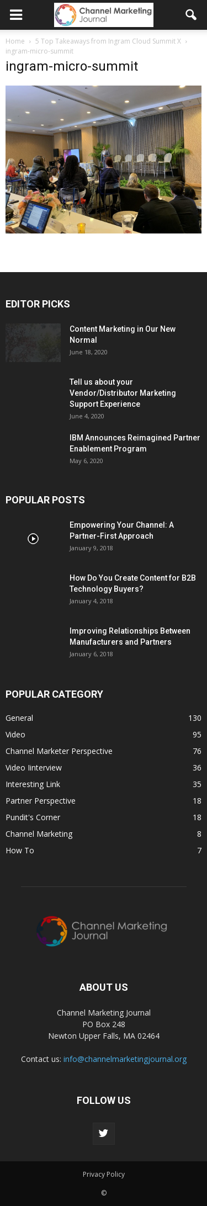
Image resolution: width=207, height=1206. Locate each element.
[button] (191, 15)
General (19, 718)
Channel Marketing (39, 833)
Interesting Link (33, 784)
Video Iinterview (34, 767)
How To (20, 850)
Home (15, 41)
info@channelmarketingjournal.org (125, 1059)
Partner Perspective (41, 800)
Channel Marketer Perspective (59, 751)
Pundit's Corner (33, 817)
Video (15, 734)
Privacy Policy (104, 1174)
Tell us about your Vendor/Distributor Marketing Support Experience (123, 393)
